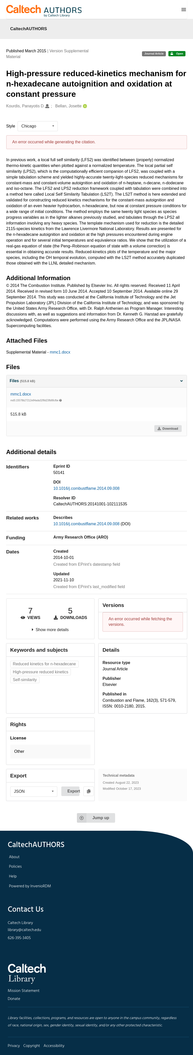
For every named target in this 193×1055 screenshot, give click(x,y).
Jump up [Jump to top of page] (93, 818)
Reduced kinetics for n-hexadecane (44, 664)
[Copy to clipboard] (88, 791)
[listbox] (38, 126)
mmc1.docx (60, 352)
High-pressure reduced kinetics (40, 672)
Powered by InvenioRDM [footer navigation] (30, 886)
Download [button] (167, 428)
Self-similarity (25, 680)
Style (10, 126)
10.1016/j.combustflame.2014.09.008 (86, 488)
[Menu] (183, 9)
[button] (50, 752)
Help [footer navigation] (13, 876)
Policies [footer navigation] (15, 866)
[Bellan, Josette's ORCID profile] (84, 106)
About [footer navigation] (14, 857)
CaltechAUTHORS (28, 28)
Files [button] (96, 381)
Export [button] (73, 791)
